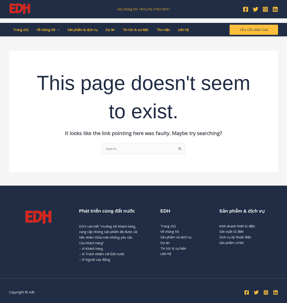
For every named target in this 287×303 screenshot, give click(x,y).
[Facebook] (245, 9)
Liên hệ (174, 29)
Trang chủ (20, 29)
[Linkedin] (275, 9)
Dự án (105, 29)
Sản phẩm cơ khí (231, 242)
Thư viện (156, 29)
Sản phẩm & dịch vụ (79, 29)
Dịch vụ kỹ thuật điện (235, 237)
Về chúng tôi (46, 29)
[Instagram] (265, 9)
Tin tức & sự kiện (130, 29)
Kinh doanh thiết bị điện (237, 226)
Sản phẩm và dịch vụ (175, 237)
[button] (55, 29)
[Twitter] (255, 9)
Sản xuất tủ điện (231, 231)
